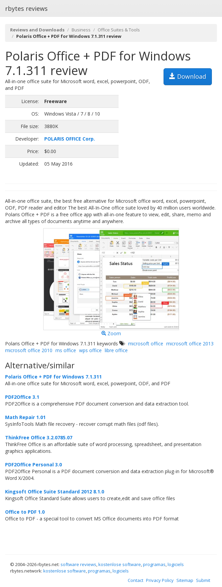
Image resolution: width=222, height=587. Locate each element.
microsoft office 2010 (28, 350)
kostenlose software (119, 564)
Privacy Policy (160, 580)
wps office (90, 350)
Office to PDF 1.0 (25, 512)
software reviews (78, 564)
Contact (135, 580)
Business (81, 30)
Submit (203, 580)
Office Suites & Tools (119, 30)
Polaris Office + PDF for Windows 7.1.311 (53, 376)
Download (187, 76)
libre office (116, 350)
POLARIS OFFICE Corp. (69, 139)
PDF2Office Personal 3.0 (33, 464)
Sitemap (184, 580)
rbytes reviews (26, 8)
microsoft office (145, 343)
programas (154, 564)
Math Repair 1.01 (25, 417)
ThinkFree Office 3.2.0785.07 (38, 437)
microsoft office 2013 (190, 343)
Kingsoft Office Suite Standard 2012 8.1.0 (54, 491)
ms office (65, 350)
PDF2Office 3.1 (22, 397)
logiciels (176, 564)
